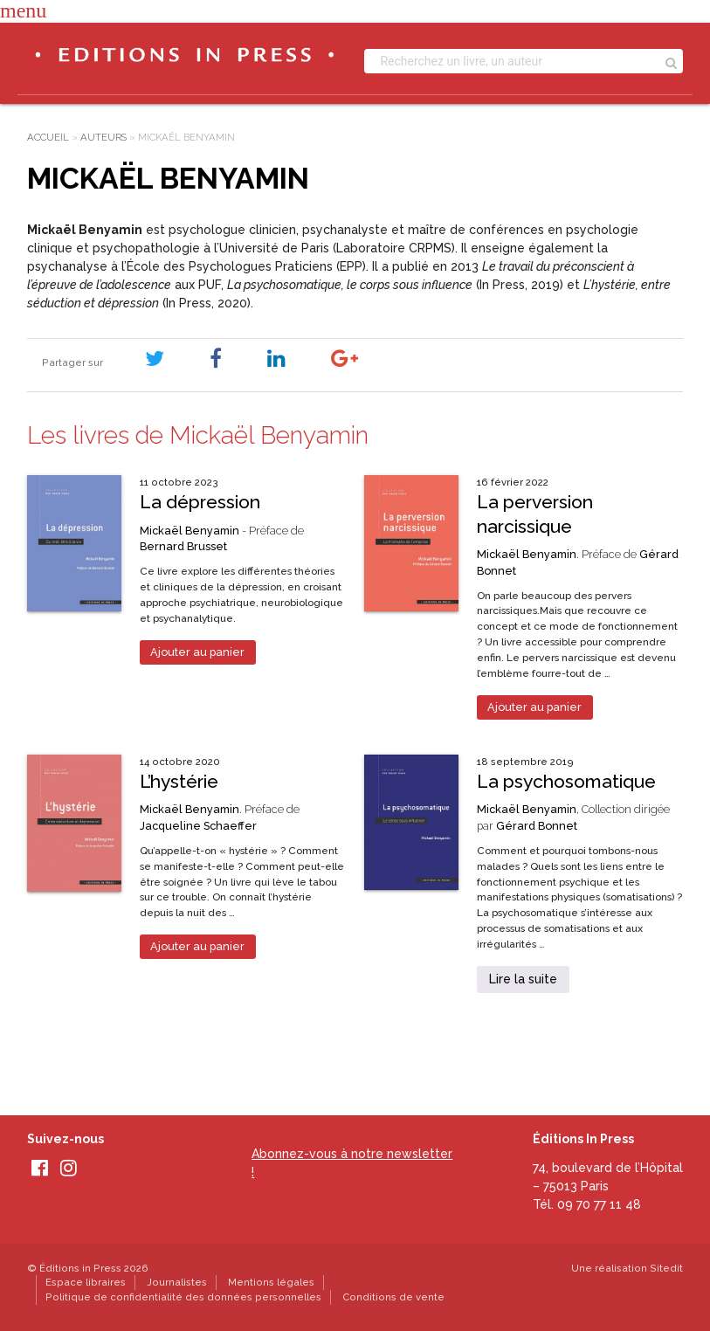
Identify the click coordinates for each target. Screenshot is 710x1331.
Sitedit (666, 1268)
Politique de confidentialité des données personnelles (183, 1297)
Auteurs (103, 137)
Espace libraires (85, 1282)
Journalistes (177, 1282)
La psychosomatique (566, 781)
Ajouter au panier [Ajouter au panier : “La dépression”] (197, 652)
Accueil (48, 137)
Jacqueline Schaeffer (198, 825)
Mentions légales (271, 1282)
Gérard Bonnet (536, 825)
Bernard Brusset (183, 546)
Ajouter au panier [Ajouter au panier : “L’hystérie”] (197, 946)
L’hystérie (179, 781)
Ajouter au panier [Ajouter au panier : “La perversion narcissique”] (534, 707)
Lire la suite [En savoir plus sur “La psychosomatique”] (523, 979)
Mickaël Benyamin (189, 530)
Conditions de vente (393, 1297)
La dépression (200, 502)
